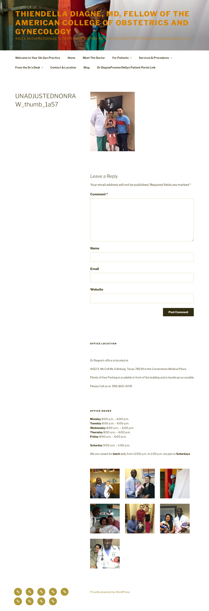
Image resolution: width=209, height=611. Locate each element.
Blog (87, 67)
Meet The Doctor (94, 57)
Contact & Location (63, 67)
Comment (99, 194)
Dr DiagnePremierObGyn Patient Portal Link (126, 67)
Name (94, 248)
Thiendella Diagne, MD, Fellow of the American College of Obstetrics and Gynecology (102, 23)
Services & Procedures (156, 57)
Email (94, 269)
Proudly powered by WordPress (110, 592)
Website (96, 289)
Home (71, 57)
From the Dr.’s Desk (29, 67)
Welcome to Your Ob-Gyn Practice (37, 57)
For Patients (122, 57)
